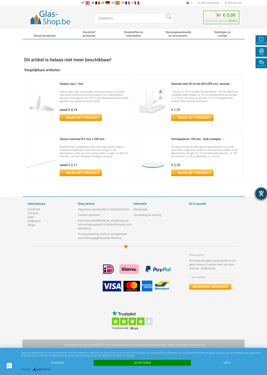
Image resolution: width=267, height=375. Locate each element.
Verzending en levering (147, 215)
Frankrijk (33, 213)
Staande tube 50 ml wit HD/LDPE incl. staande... (201, 84)
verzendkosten (120, 345)
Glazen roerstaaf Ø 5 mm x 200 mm (82, 139)
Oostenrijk (34, 209)
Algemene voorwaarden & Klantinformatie (103, 209)
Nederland (34, 221)
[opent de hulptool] (261, 193)
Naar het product (81, 117)
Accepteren (142, 362)
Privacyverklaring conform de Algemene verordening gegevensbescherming (102, 236)
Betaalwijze (140, 209)
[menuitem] (29, 3)
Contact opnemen (89, 215)
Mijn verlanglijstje (208, 2)
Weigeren (57, 362)
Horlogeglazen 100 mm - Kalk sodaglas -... (198, 139)
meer (227, 362)
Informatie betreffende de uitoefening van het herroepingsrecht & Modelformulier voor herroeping (105, 224)
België (31, 225)
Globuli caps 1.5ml (71, 84)
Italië (31, 217)
